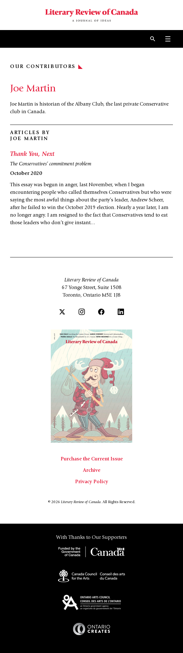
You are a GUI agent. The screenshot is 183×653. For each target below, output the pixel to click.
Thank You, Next (32, 154)
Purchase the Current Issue (92, 459)
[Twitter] (62, 312)
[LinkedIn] (121, 312)
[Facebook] (101, 312)
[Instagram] (82, 312)
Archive (91, 470)
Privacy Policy (91, 481)
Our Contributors (46, 66)
